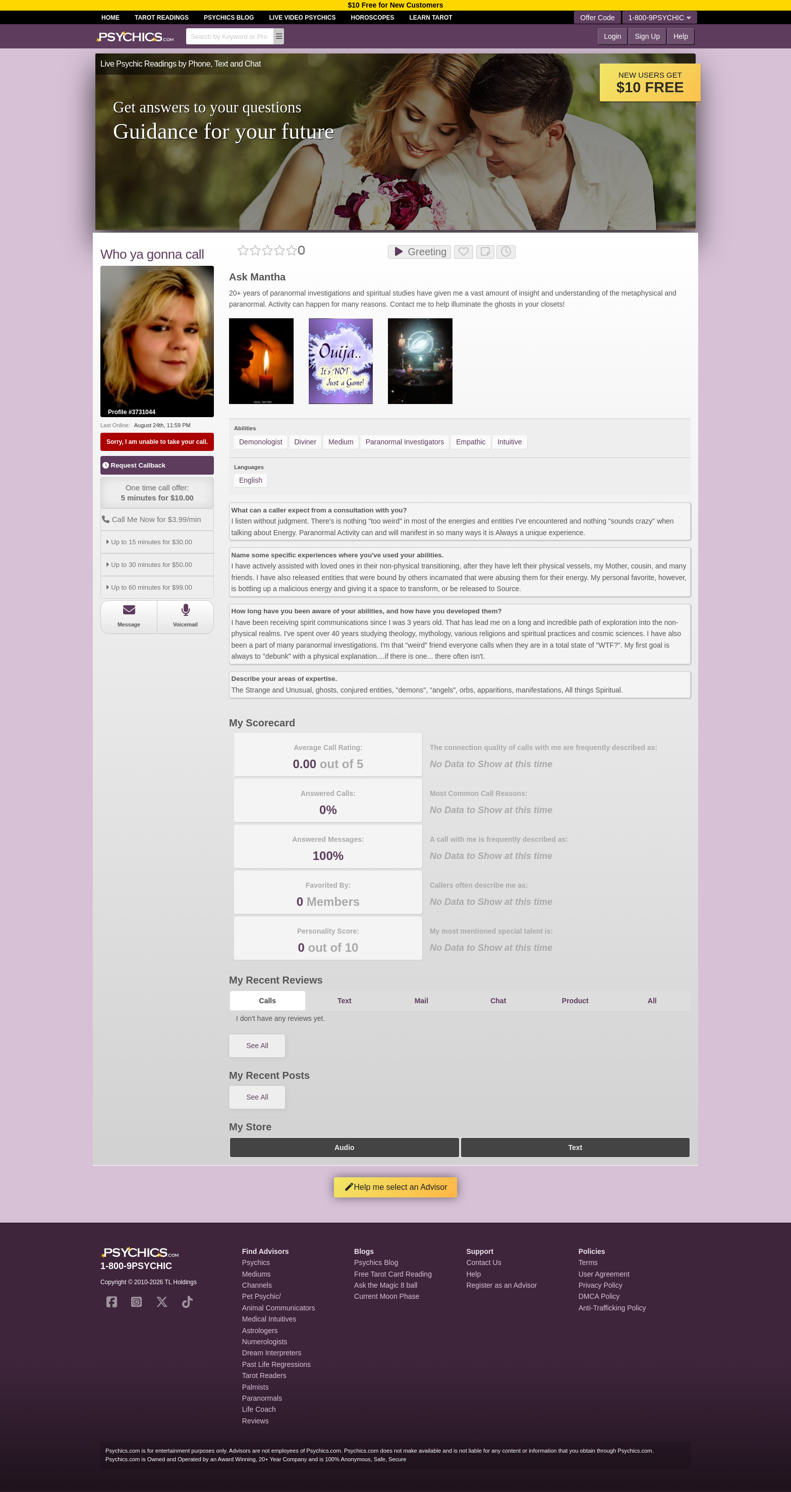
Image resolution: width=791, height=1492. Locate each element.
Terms (588, 1262)
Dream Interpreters (271, 1353)
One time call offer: (157, 493)
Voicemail (185, 615)
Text (344, 1001)
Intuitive (509, 442)
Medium (341, 442)
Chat (498, 1001)
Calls (267, 1001)
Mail (421, 1001)
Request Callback (133, 465)
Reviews (255, 1421)
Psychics (256, 1262)
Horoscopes (372, 17)
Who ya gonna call (152, 254)
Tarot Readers (264, 1375)
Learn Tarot (431, 17)
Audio (344, 1147)
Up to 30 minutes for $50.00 (147, 564)
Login (612, 36)
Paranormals (262, 1398)
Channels (257, 1285)
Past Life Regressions (276, 1364)
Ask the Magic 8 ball (385, 1285)
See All (257, 1046)
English (250, 480)
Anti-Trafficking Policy (612, 1308)
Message (129, 615)
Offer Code (597, 18)
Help (680, 36)
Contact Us (483, 1262)
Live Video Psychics (302, 17)
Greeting (419, 251)
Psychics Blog (229, 17)
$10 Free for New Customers (395, 5)
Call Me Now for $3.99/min (151, 519)
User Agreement (604, 1274)
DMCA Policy (599, 1296)
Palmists (255, 1387)
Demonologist (260, 442)
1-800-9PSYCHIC (660, 18)
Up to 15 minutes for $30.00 (147, 542)
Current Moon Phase (386, 1296)
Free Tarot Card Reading (393, 1274)
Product (575, 1001)
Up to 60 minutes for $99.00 (147, 587)
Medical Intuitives (269, 1319)
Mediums (256, 1274)
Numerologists (264, 1342)
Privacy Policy (601, 1285)
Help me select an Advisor (395, 1187)
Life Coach (259, 1409)
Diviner (306, 442)
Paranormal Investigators (405, 442)
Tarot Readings (162, 17)
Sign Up (647, 36)
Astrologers (260, 1331)
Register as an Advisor (501, 1285)
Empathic (470, 442)
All (652, 1001)
